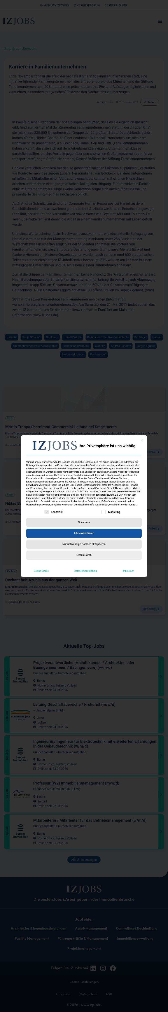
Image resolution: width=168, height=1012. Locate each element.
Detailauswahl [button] (84, 555)
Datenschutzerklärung (85, 571)
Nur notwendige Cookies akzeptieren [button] (84, 544)
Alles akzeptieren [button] (84, 533)
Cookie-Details (41, 571)
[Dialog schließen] (141, 440)
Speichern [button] (84, 522)
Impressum (128, 571)
